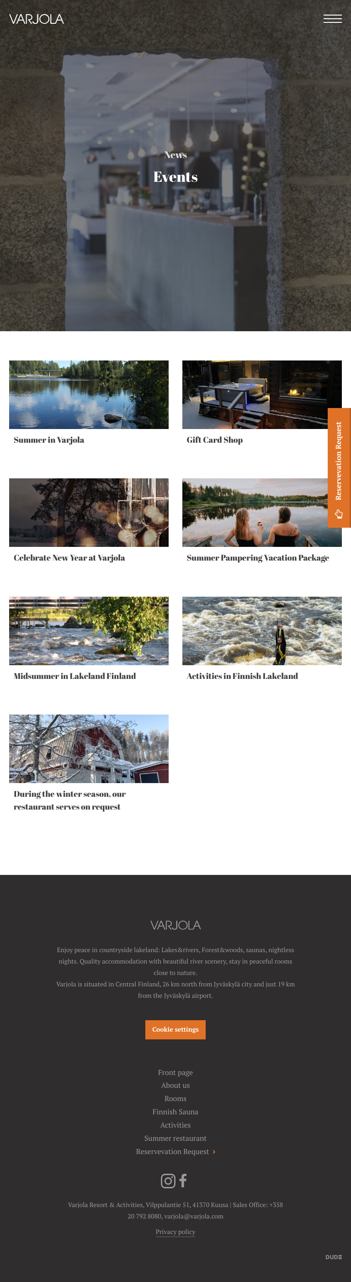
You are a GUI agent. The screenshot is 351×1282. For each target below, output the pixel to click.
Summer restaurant (175, 1138)
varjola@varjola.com (193, 1217)
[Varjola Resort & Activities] (36, 31)
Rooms (175, 1098)
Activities (175, 1125)
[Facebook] (183, 1186)
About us (175, 1085)
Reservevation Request (338, 471)
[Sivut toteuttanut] (334, 1256)
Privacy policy (176, 1232)
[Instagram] (168, 1186)
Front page (175, 1072)
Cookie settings (175, 1030)
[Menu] (332, 19)
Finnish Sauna (175, 1112)
